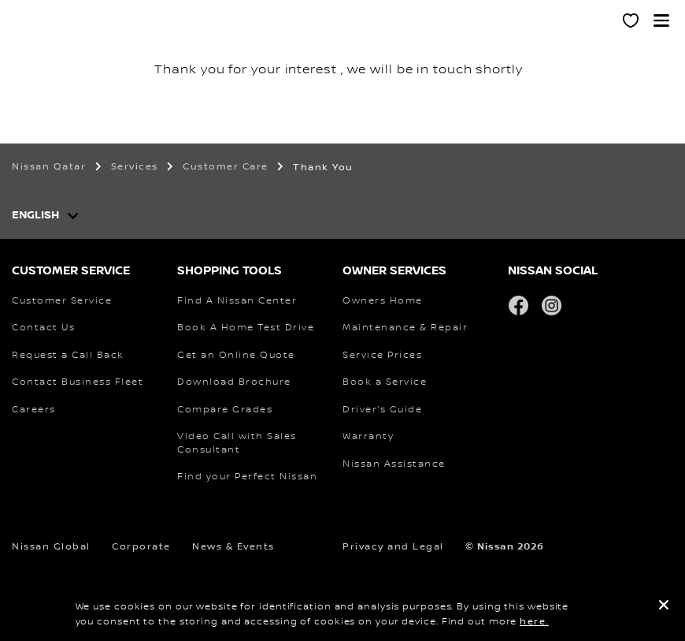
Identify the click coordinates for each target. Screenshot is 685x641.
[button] (661, 20)
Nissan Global (51, 547)
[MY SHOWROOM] (631, 23)
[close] (663, 607)
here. (534, 622)
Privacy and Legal (393, 547)
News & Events (233, 547)
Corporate (141, 547)
